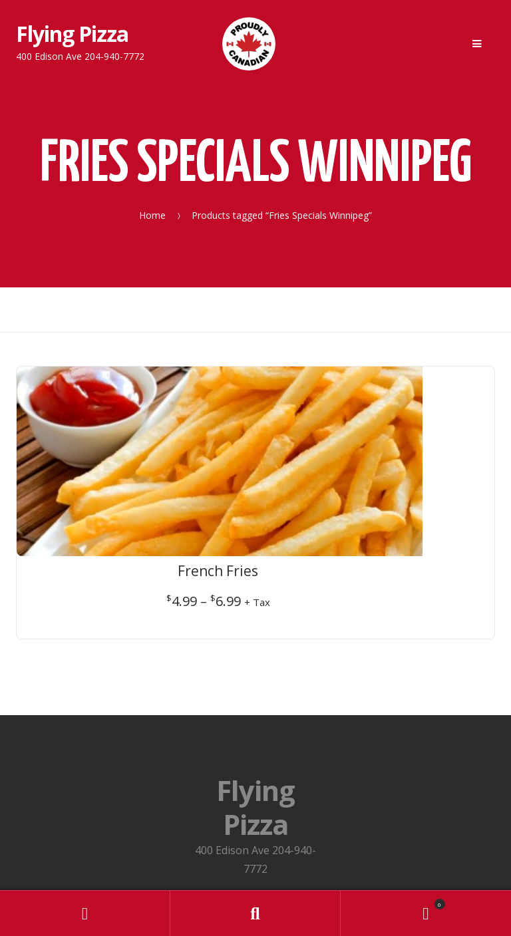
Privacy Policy (255, 784)
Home (152, 214)
